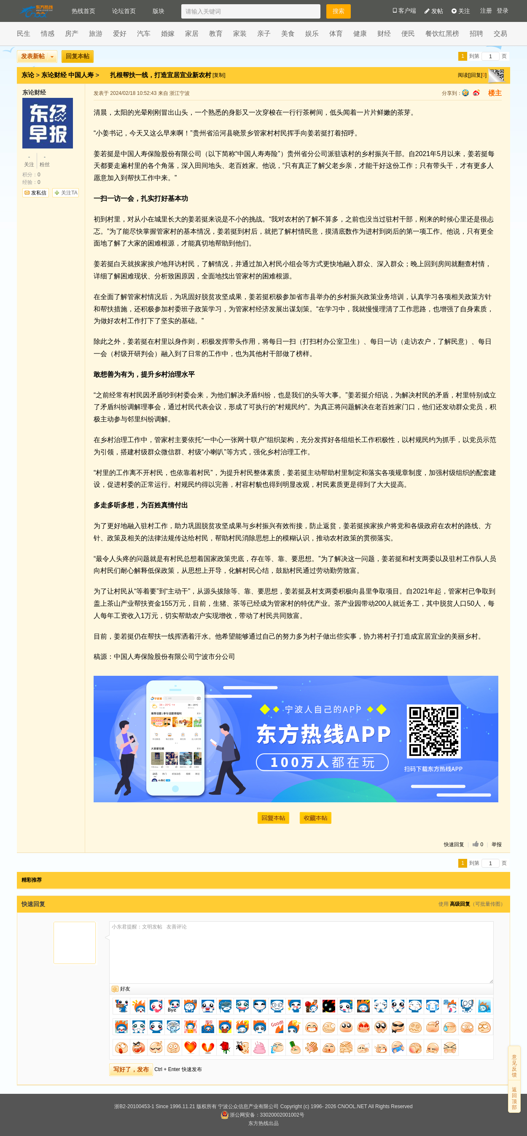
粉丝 (45, 160)
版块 (158, 11)
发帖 (434, 11)
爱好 (119, 33)
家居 (192, 33)
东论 (28, 74)
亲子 (264, 33)
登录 (502, 11)
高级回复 (460, 904)
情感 (47, 33)
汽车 (144, 33)
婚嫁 (168, 33)
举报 (497, 844)
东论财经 (54, 74)
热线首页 (83, 11)
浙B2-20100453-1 (134, 1106)
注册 (486, 11)
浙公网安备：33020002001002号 (262, 1115)
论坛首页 (124, 11)
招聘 (476, 33)
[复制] (219, 75)
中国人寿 (81, 74)
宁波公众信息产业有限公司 (248, 1106)
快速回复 (454, 844)
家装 (240, 33)
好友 (125, 989)
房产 (71, 33)
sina (476, 92)
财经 (384, 33)
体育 (336, 33)
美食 (288, 33)
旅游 (95, 33)
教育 (216, 33)
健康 (360, 33)
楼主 (495, 93)
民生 (23, 33)
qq (465, 92)
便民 (408, 33)
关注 (461, 11)
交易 (500, 33)
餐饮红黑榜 (442, 33)
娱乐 (312, 33)
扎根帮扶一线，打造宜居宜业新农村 (161, 74)
